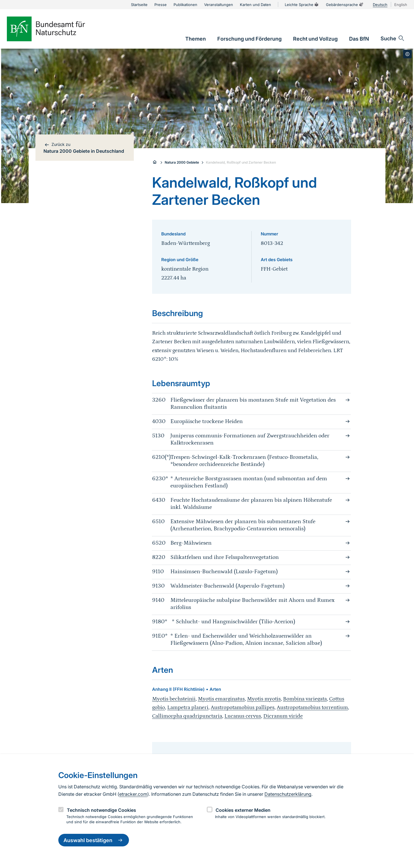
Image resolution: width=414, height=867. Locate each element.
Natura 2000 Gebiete (182, 162)
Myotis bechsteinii (174, 699)
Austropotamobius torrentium (312, 708)
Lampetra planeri (187, 708)
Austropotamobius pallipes (242, 708)
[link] (195, 38)
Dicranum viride (283, 716)
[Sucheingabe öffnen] (392, 38)
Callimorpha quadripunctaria (187, 716)
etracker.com (133, 794)
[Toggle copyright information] (407, 54)
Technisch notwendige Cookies (101, 810)
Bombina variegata (305, 699)
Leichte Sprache (302, 4)
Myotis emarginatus (221, 699)
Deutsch (380, 4)
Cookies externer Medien (243, 810)
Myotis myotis (264, 699)
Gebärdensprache (345, 4)
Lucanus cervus (242, 716)
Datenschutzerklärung (287, 794)
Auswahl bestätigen (93, 840)
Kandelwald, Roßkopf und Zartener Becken (241, 162)
